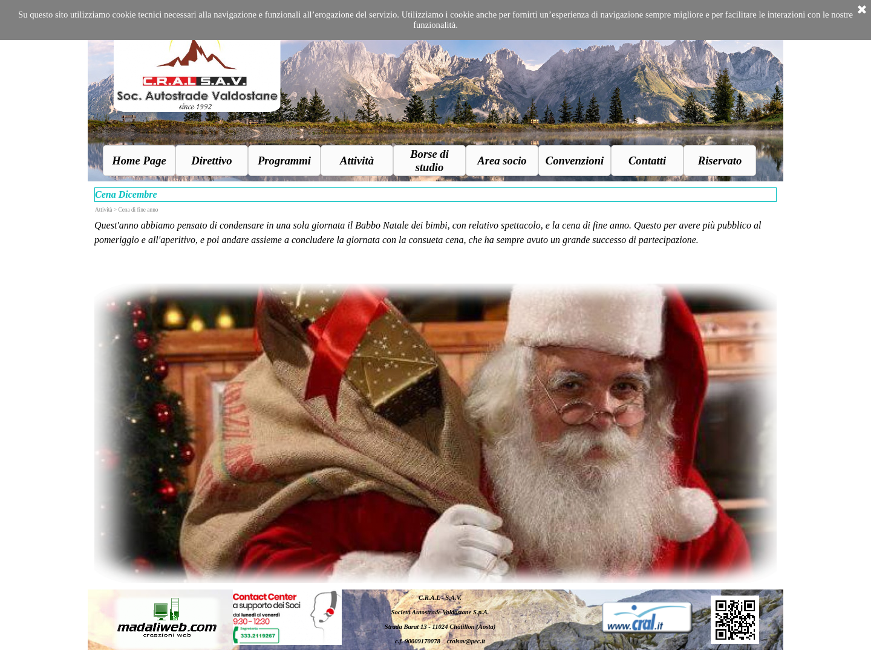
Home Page (139, 160)
